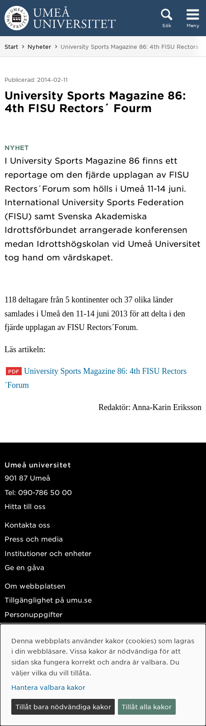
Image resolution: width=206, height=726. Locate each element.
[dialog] (103, 675)
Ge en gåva (24, 567)
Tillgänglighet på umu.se (48, 599)
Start (11, 46)
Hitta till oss (25, 506)
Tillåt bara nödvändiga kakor (63, 706)
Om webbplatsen (35, 585)
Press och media (34, 538)
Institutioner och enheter (48, 553)
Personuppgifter (33, 614)
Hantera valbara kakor (48, 687)
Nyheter (39, 46)
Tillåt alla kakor (147, 706)
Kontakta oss (27, 524)
